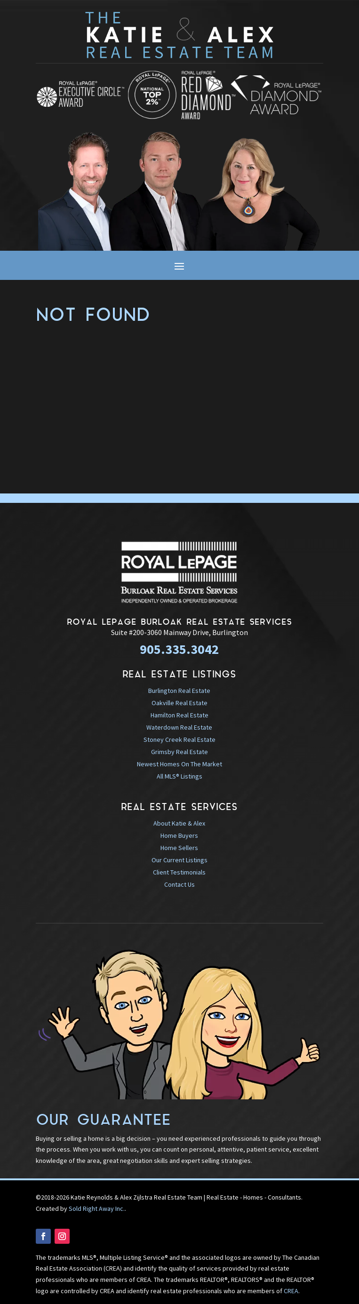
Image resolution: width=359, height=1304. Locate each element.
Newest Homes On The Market (179, 764)
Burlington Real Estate (179, 690)
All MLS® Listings (179, 776)
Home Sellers (179, 847)
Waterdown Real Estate (179, 727)
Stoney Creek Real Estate (179, 739)
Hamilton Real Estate (179, 715)
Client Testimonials (179, 872)
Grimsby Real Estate (179, 751)
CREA (291, 1291)
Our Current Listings (179, 860)
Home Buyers (179, 835)
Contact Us (179, 884)
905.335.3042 (179, 649)
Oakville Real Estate (179, 703)
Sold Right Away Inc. (97, 1208)
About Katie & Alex (179, 823)
